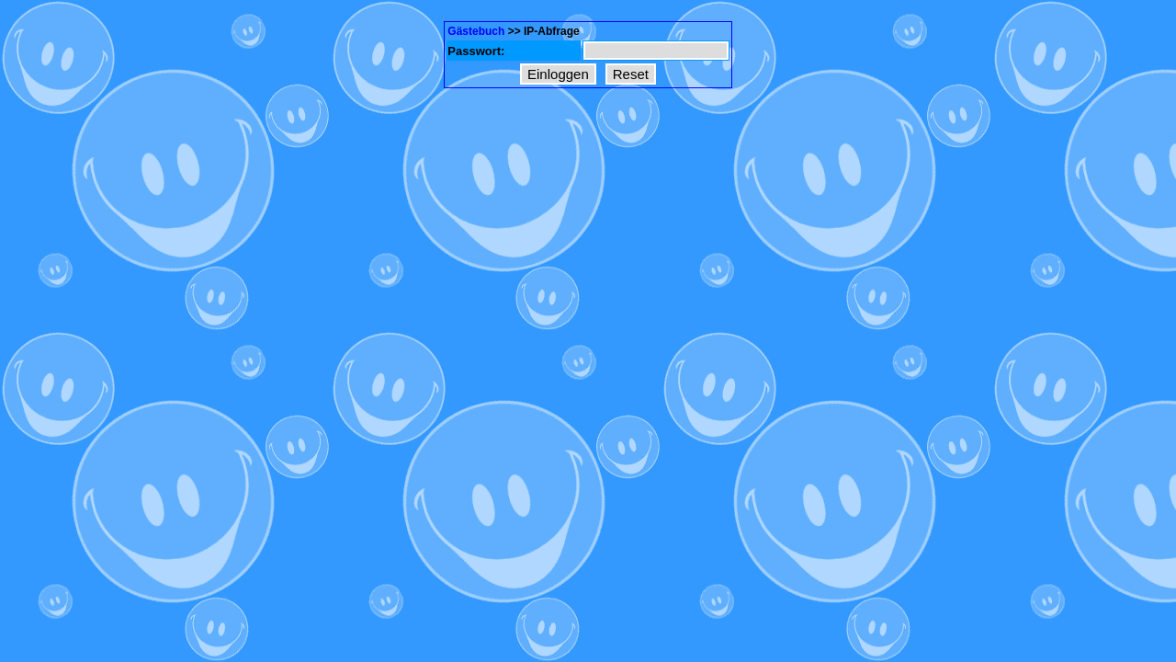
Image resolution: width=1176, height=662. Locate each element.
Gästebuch (475, 31)
